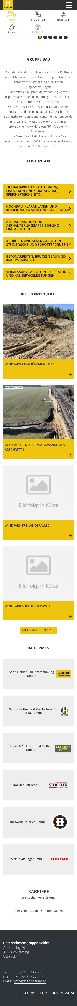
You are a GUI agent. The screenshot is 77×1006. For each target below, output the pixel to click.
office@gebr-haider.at (30, 981)
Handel (38, 32)
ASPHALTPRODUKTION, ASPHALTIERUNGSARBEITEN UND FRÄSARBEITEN (32, 225)
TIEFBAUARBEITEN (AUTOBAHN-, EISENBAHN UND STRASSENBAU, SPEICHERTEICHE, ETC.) (32, 191)
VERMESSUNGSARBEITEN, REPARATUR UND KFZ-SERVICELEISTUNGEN (36, 274)
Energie (63, 19)
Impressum (63, 993)
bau (12, 19)
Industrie (37, 19)
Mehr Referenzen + (38, 630)
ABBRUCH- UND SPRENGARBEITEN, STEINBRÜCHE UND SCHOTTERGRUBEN (37, 243)
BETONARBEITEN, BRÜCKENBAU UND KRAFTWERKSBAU (36, 258)
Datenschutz (34, 993)
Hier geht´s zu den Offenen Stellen (38, 911)
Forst (12, 32)
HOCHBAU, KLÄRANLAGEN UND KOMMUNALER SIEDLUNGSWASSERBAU (37, 208)
